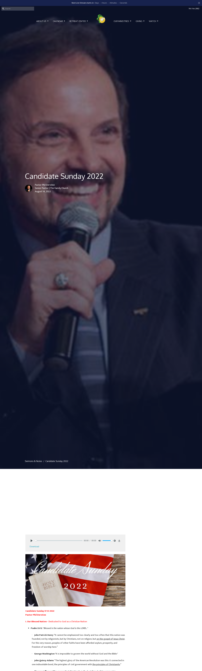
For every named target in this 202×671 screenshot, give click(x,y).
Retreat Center (79, 21)
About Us (42, 21)
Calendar (59, 21)
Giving (140, 21)
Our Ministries (123, 21)
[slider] (59, 540)
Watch (154, 21)
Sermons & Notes (33, 461)
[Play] (31, 541)
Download (34, 546)
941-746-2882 (194, 8)
